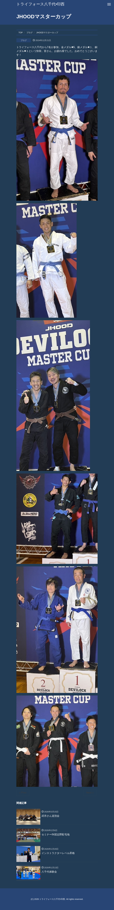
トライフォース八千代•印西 (40, 4)
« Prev (22, 792)
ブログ (24, 40)
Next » (90, 792)
